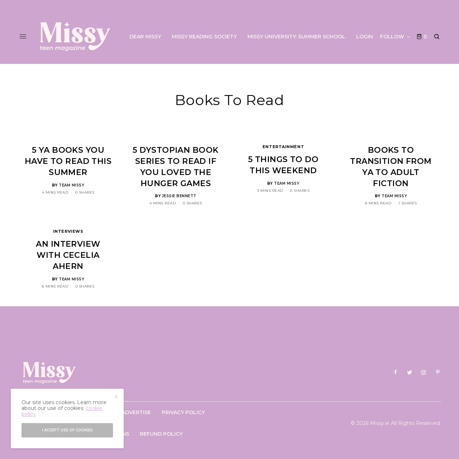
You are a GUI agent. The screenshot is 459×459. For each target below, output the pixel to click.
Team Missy (71, 185)
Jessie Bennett (179, 196)
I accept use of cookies (67, 430)
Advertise (136, 412)
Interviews (68, 231)
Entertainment (283, 146)
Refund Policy (161, 434)
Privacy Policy (183, 412)
